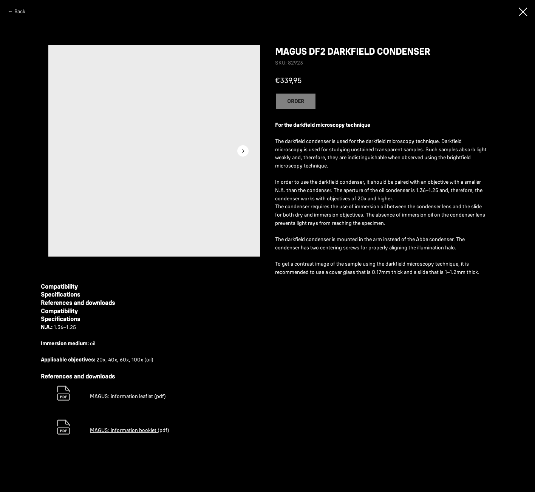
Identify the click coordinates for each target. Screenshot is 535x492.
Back (19, 11)
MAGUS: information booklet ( (124, 430)
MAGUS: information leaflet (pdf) (128, 396)
